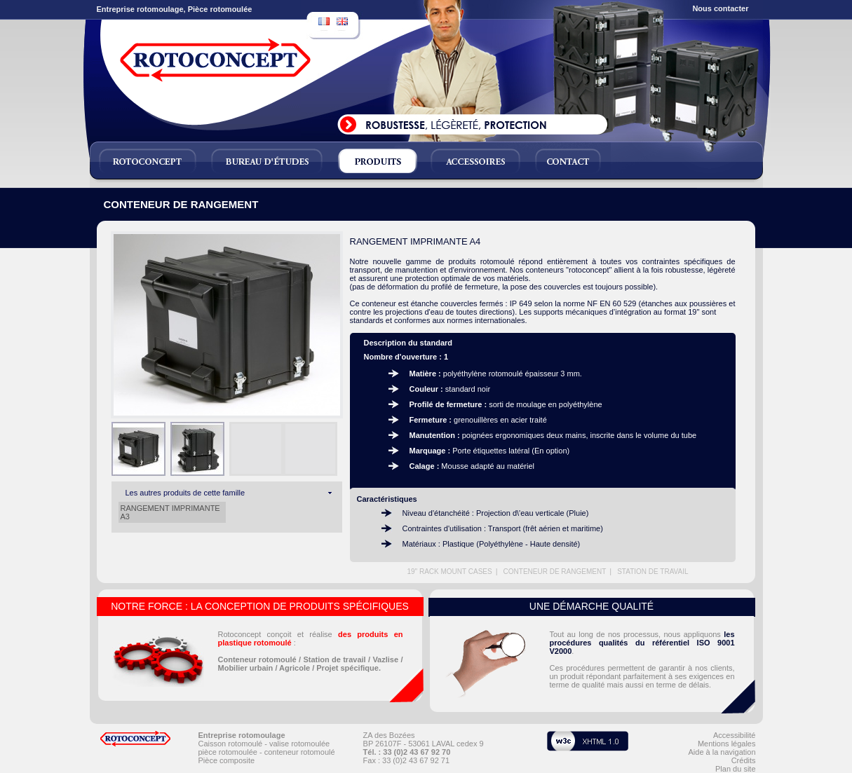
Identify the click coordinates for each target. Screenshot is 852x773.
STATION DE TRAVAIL (652, 571)
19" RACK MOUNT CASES (449, 571)
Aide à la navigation (721, 752)
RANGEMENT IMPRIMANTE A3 (170, 512)
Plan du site (735, 769)
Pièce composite (226, 760)
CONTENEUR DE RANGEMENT (555, 571)
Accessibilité (734, 735)
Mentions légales (727, 743)
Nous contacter (720, 8)
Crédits (743, 760)
